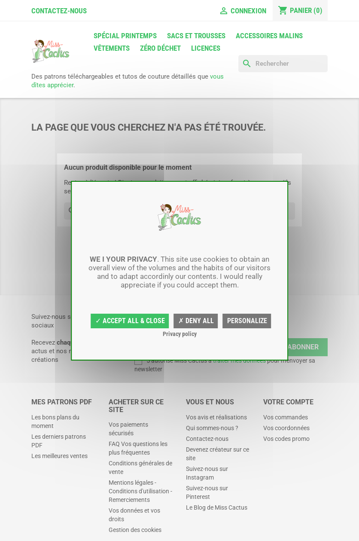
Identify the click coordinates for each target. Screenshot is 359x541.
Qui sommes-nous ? (212, 428)
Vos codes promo (286, 438)
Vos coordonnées (286, 428)
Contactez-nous (59, 10)
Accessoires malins (269, 35)
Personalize (247, 321)
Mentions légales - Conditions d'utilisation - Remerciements (140, 491)
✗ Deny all (196, 321)
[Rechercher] (283, 63)
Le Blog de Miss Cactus (216, 507)
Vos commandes (285, 417)
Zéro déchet (160, 48)
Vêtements (112, 48)
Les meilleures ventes (59, 455)
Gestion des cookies (135, 529)
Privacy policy (180, 333)
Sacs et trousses (196, 35)
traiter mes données (239, 360)
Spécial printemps (125, 35)
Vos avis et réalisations (216, 417)
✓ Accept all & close (130, 321)
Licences (205, 48)
